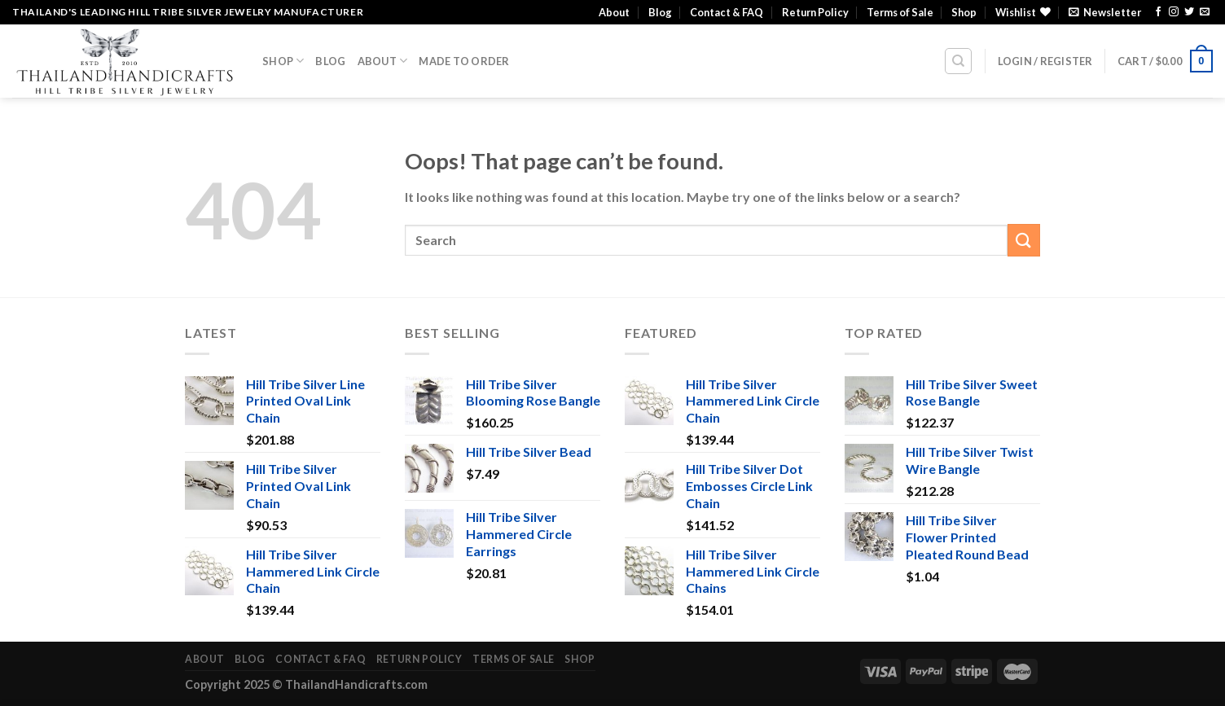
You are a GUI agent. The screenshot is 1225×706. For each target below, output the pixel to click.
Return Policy (815, 12)
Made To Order (464, 61)
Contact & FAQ (726, 12)
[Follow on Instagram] (1174, 12)
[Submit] (1024, 240)
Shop (964, 12)
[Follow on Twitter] (1189, 12)
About (614, 12)
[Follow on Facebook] (1158, 12)
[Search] (958, 61)
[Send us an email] (1205, 12)
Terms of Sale (900, 12)
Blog (660, 12)
